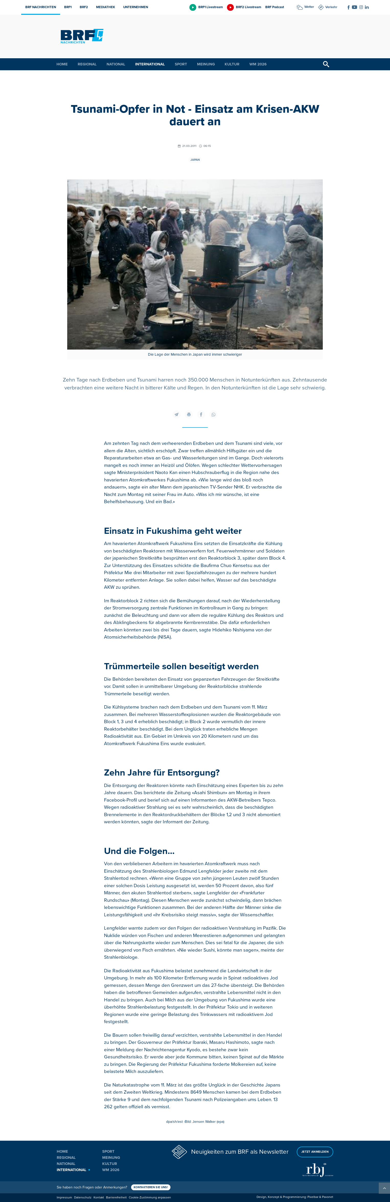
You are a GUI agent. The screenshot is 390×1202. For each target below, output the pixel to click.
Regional (87, 64)
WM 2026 (258, 64)
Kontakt (99, 1197)
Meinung (206, 64)
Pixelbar (312, 1197)
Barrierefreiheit (116, 1197)
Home (62, 64)
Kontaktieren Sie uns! (151, 1187)
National (116, 64)
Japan (195, 160)
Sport (181, 64)
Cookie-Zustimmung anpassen (150, 1197)
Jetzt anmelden (315, 1152)
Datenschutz (82, 1197)
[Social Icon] (349, 7)
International (150, 64)
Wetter (309, 7)
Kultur (232, 64)
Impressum (64, 1197)
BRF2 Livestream (248, 7)
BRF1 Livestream (210, 7)
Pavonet (327, 1197)
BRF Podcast (274, 7)
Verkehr (331, 7)
